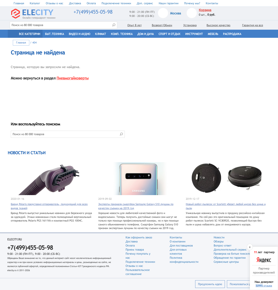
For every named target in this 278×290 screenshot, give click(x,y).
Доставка (75, 3)
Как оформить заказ (139, 237)
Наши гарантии (168, 3)
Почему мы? (192, 3)
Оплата (91, 3)
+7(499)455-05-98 (93, 12)
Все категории (29, 34)
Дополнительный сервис (230, 249)
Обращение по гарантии (230, 257)
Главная (19, 3)
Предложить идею (210, 284)
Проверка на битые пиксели (232, 253)
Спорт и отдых (169, 34)
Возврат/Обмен (162, 25)
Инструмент (194, 34)
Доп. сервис (145, 3)
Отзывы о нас (54, 3)
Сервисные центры (226, 261)
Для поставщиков (181, 245)
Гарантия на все (252, 25)
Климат (100, 34)
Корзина (205, 10)
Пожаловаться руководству (247, 284)
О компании (177, 241)
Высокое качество (218, 25)
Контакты (212, 3)
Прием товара (135, 249)
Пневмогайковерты (73, 78)
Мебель (213, 34)
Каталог (35, 3)
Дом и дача (145, 34)
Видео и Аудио (79, 34)
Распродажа (232, 34)
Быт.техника (54, 34)
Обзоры (219, 241)
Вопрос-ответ (222, 245)
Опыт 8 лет (134, 25)
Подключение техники (116, 3)
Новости (219, 237)
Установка (190, 25)
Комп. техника (121, 34)
